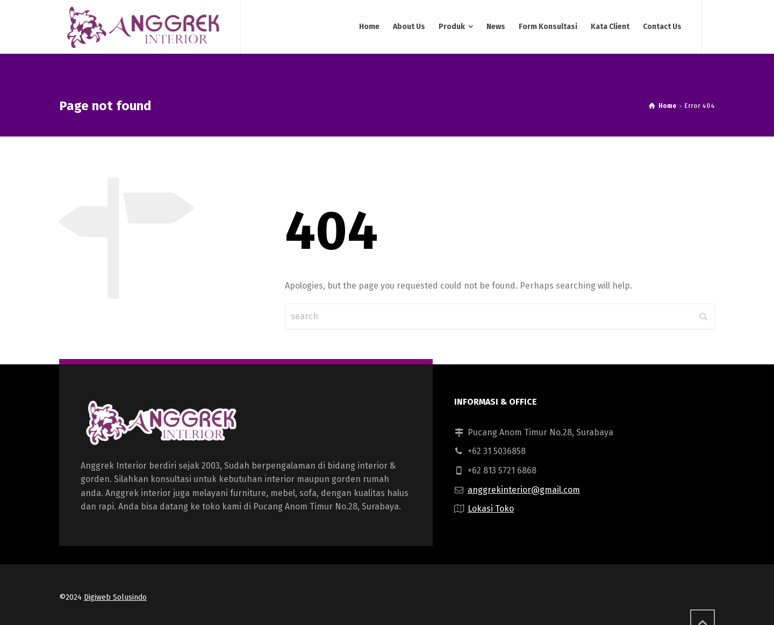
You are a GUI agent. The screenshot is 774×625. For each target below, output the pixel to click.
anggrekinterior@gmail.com (524, 490)
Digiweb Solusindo (115, 597)
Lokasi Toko (491, 509)
